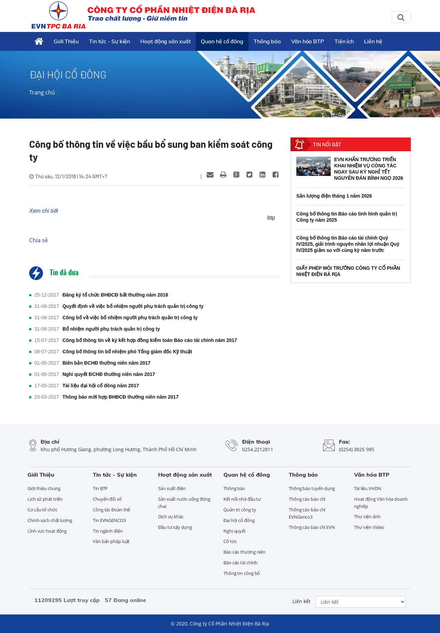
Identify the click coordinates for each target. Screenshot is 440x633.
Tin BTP (100, 488)
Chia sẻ (38, 240)
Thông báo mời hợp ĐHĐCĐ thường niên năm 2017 (121, 397)
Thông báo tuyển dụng (312, 488)
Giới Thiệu (66, 41)
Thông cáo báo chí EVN (312, 527)
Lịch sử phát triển (45, 499)
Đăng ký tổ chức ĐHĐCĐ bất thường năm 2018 (115, 295)
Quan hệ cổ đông (222, 41)
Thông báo (267, 41)
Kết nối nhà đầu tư (242, 499)
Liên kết (301, 601)
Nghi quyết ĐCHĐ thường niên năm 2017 (109, 374)
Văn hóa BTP (307, 41)
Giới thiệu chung (44, 488)
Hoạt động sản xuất (165, 41)
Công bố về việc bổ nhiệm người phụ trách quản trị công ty (130, 317)
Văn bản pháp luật (111, 541)
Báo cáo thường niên (244, 552)
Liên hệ (373, 41)
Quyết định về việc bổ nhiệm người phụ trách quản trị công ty (133, 306)
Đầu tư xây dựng (175, 527)
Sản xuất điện (172, 488)
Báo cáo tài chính (240, 562)
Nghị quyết (234, 531)
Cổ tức (229, 541)
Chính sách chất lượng (50, 520)
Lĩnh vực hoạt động (47, 531)
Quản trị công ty (239, 510)
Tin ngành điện (108, 531)
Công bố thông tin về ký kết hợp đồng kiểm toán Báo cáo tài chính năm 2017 (150, 340)
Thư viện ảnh (367, 516)
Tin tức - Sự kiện (109, 41)
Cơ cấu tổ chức (42, 510)
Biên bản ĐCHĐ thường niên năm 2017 (107, 363)
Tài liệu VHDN (367, 488)
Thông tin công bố (241, 573)
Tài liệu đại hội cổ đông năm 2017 (101, 385)
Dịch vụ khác (171, 516)
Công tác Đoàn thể (111, 510)
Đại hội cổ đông (239, 520)
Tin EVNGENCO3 (109, 520)
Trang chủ (42, 92)
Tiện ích (344, 41)
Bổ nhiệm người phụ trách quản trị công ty (111, 329)
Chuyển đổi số (107, 499)
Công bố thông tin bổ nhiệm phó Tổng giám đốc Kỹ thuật (127, 351)
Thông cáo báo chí (307, 499)
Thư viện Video (369, 527)
